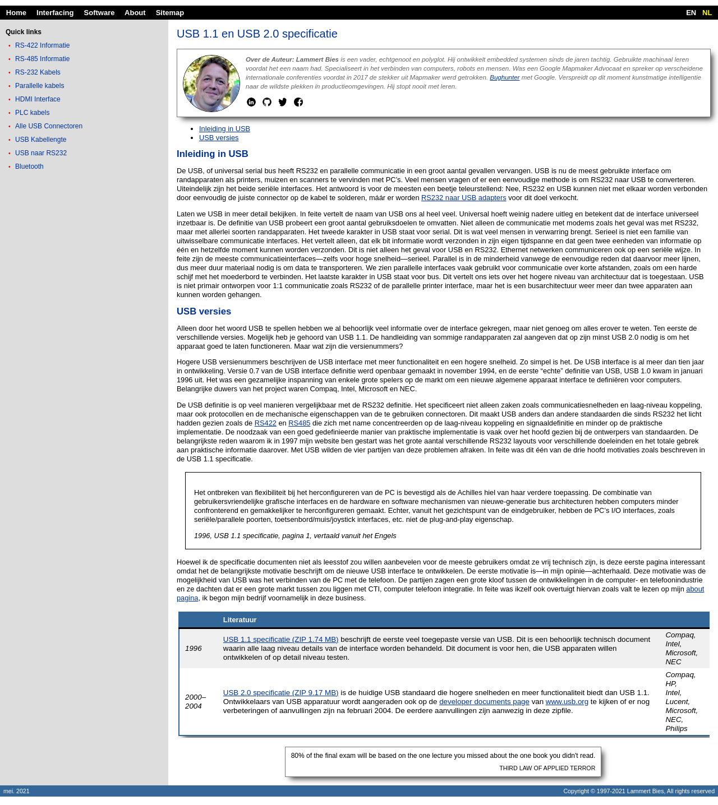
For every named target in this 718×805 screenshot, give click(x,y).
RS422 (266, 423)
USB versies (218, 137)
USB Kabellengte (40, 140)
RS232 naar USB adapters (464, 197)
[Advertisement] (84, 350)
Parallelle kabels (39, 86)
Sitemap (170, 12)
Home (16, 12)
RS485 (299, 423)
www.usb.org (567, 701)
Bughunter (504, 77)
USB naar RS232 (41, 153)
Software (99, 12)
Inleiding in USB (224, 128)
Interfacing (54, 12)
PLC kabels (32, 113)
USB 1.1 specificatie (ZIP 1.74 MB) (281, 639)
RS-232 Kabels (38, 72)
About (135, 12)
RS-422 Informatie (42, 45)
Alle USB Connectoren (48, 126)
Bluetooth (29, 166)
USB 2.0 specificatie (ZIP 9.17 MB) (281, 692)
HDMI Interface (38, 99)
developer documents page (484, 701)
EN (691, 12)
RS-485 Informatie (42, 59)
